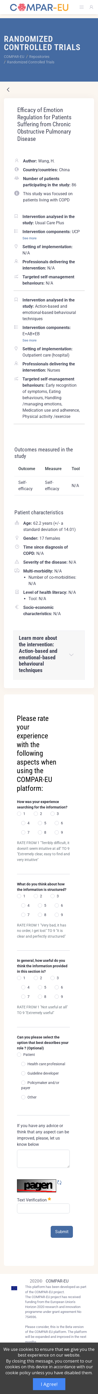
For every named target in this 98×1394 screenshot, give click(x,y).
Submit (61, 1231)
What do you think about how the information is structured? (41, 887)
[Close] (86, 699)
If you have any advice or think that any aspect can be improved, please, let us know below (43, 1135)
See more (29, 238)
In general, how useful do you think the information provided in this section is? (42, 966)
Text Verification (34, 1199)
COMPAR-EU (57, 1281)
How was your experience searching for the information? (42, 804)
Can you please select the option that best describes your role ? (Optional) (42, 1042)
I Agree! (49, 1384)
